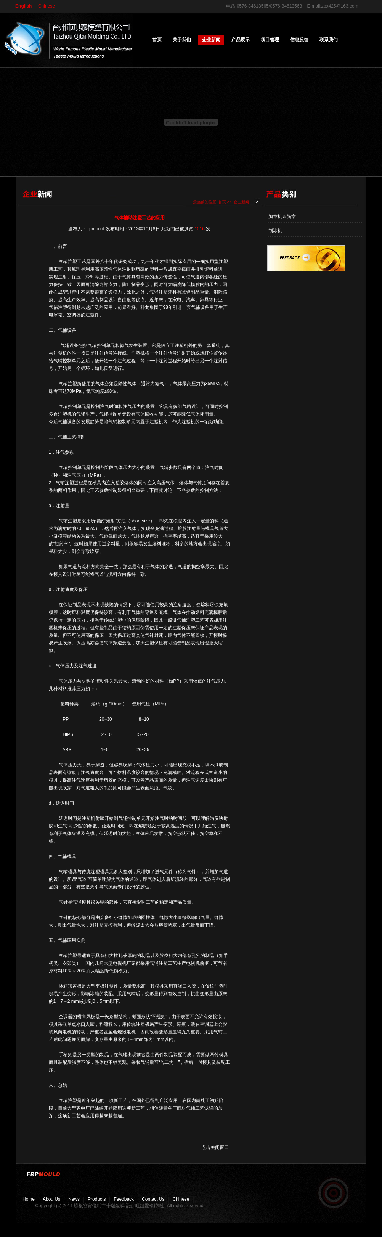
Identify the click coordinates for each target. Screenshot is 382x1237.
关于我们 (182, 39)
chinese (180, 1199)
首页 (157, 39)
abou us (51, 1199)
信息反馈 (299, 39)
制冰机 (275, 230)
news (74, 1199)
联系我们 (328, 39)
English (23, 6)
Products (97, 1199)
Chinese (46, 6)
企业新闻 (211, 39)
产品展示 (240, 39)
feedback (124, 1199)
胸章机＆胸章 (282, 216)
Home (28, 1199)
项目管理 (270, 39)
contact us (153, 1199)
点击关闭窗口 (215, 1147)
